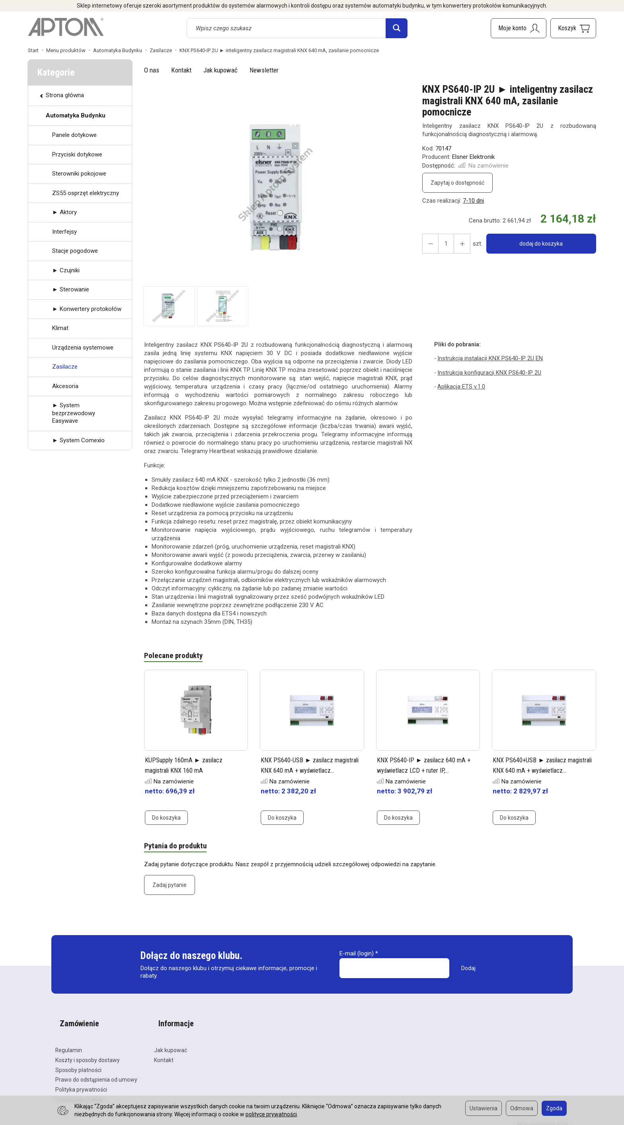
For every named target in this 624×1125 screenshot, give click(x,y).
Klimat (60, 328)
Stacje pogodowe (75, 250)
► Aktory (64, 212)
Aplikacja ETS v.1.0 (460, 385)
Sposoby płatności (78, 1062)
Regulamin (68, 1042)
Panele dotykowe (74, 135)
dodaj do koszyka (538, 243)
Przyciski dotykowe (77, 154)
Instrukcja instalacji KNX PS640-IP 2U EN (487, 358)
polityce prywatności (271, 1114)
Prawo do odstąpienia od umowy (96, 1071)
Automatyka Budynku (75, 115)
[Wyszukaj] (397, 28)
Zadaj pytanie (169, 887)
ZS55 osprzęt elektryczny (85, 193)
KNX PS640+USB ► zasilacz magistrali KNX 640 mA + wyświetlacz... (534, 771)
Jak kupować (220, 70)
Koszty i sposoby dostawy (87, 1052)
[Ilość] (443, 244)
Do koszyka (166, 819)
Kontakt (181, 70)
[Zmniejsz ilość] (457, 244)
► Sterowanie (70, 289)
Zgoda (554, 1108)
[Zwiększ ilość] (429, 244)
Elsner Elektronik (473, 156)
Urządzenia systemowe (82, 347)
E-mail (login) (356, 955)
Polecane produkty (175, 656)
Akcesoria (65, 386)
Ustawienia (483, 1108)
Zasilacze (65, 366)
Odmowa (521, 1108)
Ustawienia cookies (79, 1091)
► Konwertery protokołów (86, 308)
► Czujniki (66, 270)
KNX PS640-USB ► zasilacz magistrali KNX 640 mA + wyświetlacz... (302, 771)
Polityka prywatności (81, 1081)
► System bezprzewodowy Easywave (73, 413)
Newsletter (264, 70)
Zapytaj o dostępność (457, 183)
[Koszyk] (573, 28)
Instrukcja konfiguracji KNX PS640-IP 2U (486, 372)
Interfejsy (64, 231)
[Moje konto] (518, 28)
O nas (151, 70)
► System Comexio (78, 440)
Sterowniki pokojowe (79, 173)
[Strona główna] (65, 27)
